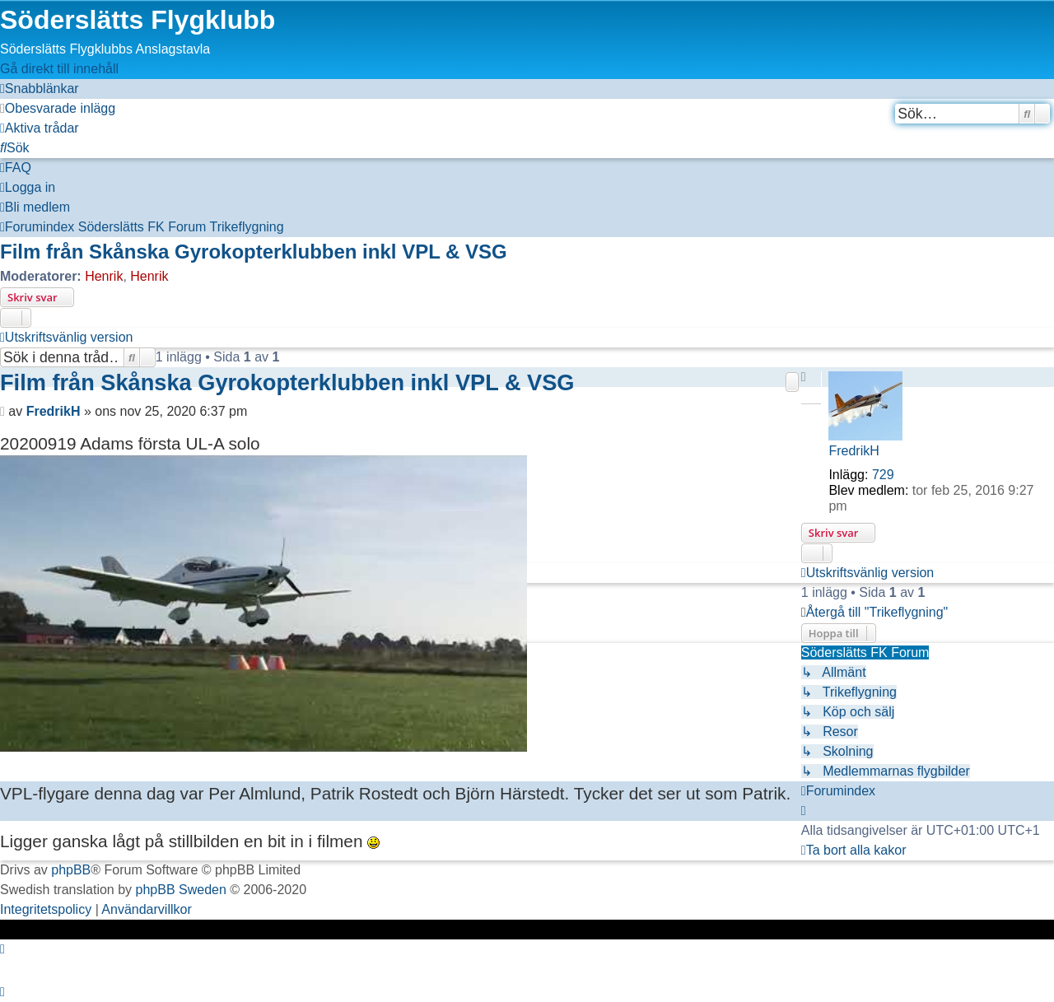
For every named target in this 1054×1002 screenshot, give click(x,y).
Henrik (104, 276)
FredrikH (853, 451)
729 (883, 475)
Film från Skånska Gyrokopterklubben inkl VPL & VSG (253, 251)
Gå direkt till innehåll (59, 69)
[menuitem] (57, 108)
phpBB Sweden (181, 890)
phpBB (71, 870)
